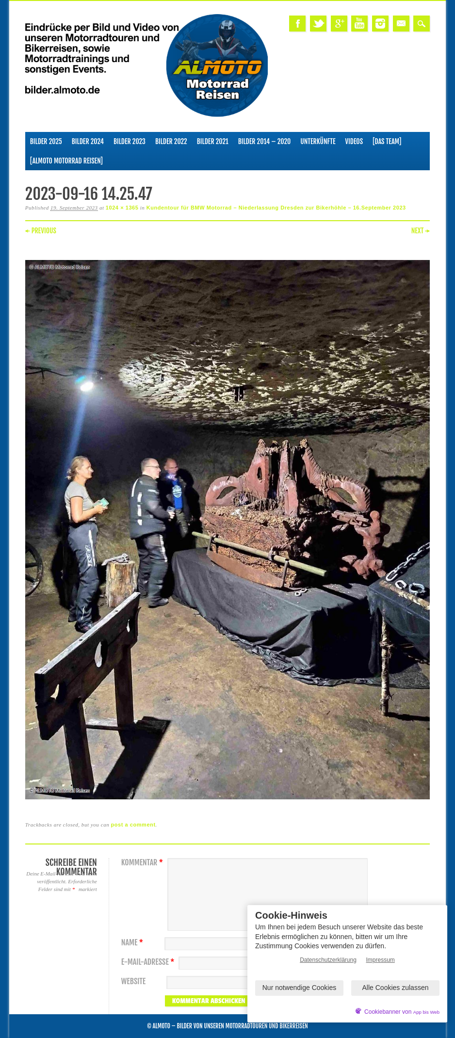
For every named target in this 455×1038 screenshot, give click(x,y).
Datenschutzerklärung (328, 960)
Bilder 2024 (88, 141)
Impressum (380, 960)
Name (133, 942)
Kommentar (143, 862)
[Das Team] (387, 141)
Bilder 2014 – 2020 (264, 141)
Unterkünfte (317, 141)
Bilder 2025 (46, 141)
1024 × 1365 (122, 208)
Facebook (297, 24)
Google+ (339, 24)
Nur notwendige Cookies (299, 987)
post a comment (133, 824)
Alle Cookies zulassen (395, 987)
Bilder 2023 (130, 141)
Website (133, 981)
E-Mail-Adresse (149, 962)
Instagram (380, 24)
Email (401, 24)
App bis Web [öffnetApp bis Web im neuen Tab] (426, 1012)
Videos (354, 141)
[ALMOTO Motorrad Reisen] (66, 161)
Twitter (318, 24)
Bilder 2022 (171, 141)
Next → (420, 231)
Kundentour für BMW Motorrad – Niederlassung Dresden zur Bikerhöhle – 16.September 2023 (276, 208)
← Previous (40, 231)
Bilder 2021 (212, 141)
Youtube (359, 24)
